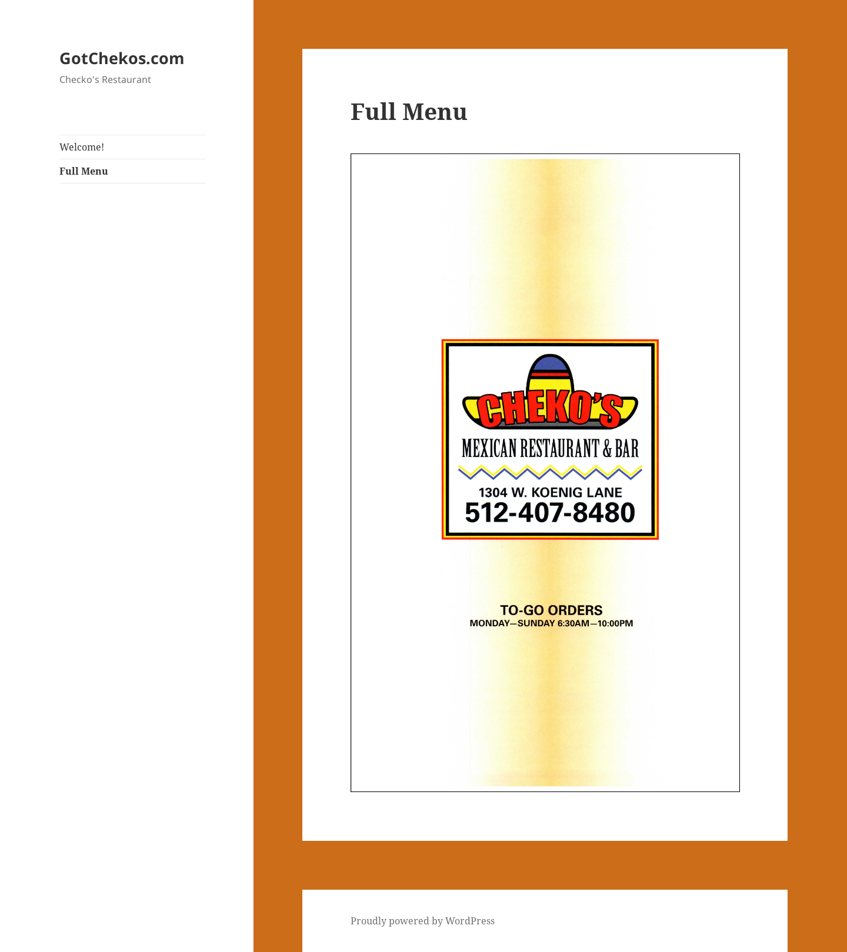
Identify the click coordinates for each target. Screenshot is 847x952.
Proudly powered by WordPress (423, 920)
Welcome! (81, 147)
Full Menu (83, 171)
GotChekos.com (122, 58)
